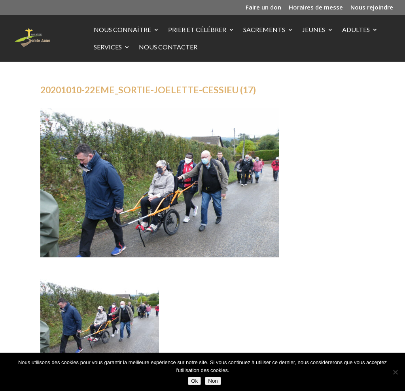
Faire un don (263, 7)
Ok (194, 381)
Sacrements (264, 30)
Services (108, 47)
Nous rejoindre (371, 7)
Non (213, 381)
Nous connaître (122, 30)
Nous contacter (168, 47)
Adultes (356, 30)
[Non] (395, 372)
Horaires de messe (316, 7)
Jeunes (313, 30)
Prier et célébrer (197, 30)
